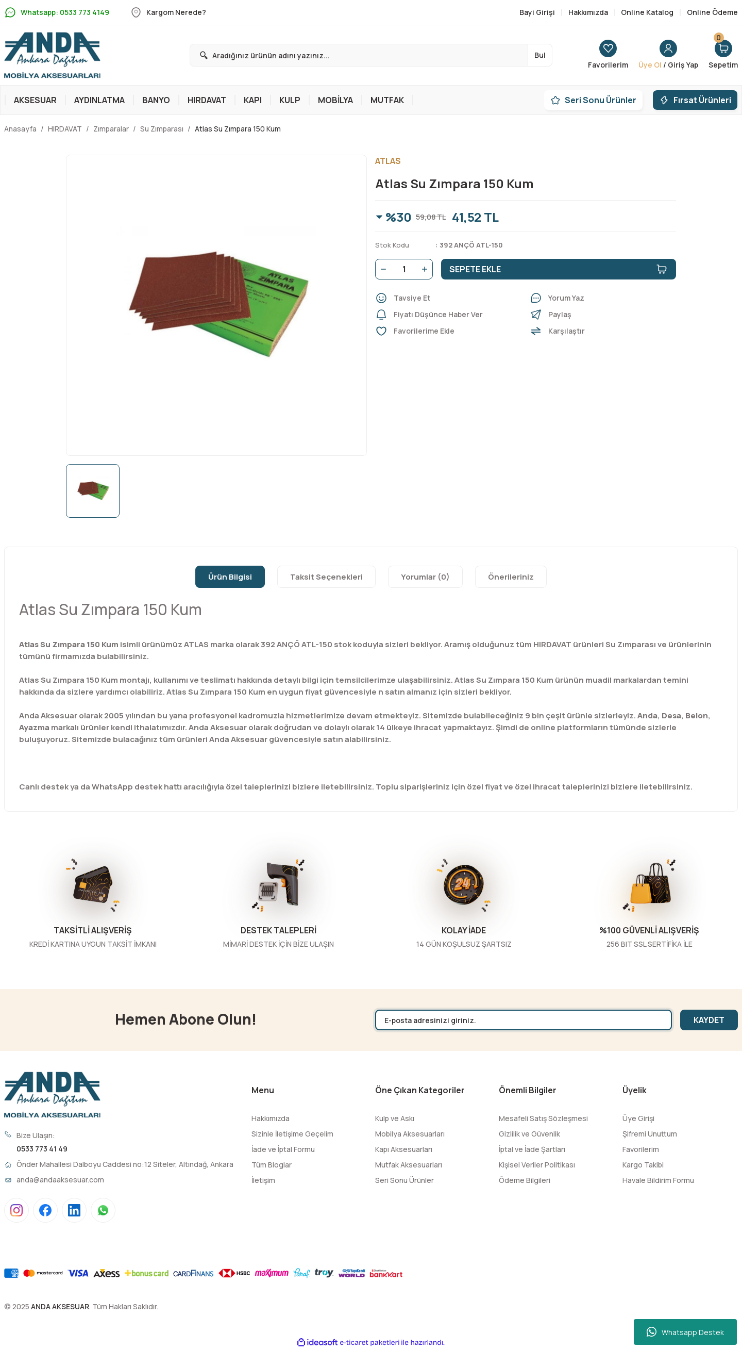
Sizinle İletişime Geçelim (292, 1134)
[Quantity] (404, 269)
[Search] (371, 55)
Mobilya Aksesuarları (410, 1134)
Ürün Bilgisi (230, 576)
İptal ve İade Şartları (532, 1149)
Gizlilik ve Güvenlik (529, 1134)
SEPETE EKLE (558, 269)
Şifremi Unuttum (649, 1134)
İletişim (263, 1180)
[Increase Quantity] (426, 269)
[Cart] (723, 55)
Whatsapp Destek (685, 1332)
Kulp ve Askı (394, 1118)
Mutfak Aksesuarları (408, 1165)
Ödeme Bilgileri (524, 1180)
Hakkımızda (270, 1118)
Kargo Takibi (643, 1165)
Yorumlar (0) (425, 576)
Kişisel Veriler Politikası (537, 1165)
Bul (540, 55)
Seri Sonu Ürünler (404, 1180)
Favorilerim (640, 1149)
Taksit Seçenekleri (326, 576)
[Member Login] (668, 55)
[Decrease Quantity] (381, 269)
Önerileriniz (511, 576)
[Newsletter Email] (523, 1020)
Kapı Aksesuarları (403, 1149)
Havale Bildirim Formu (658, 1180)
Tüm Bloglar (271, 1165)
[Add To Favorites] (448, 331)
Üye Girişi (638, 1118)
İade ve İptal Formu (283, 1149)
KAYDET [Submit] (709, 1020)
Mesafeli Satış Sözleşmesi (543, 1118)
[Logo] (52, 55)
